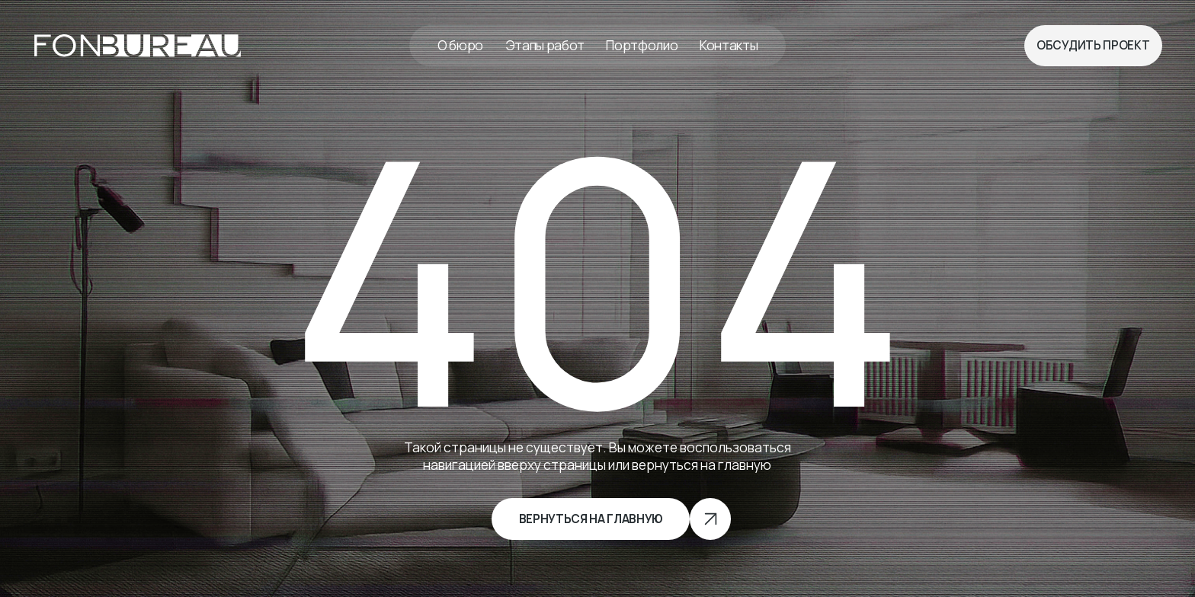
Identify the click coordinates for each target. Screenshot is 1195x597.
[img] (138, 46)
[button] (1093, 45)
